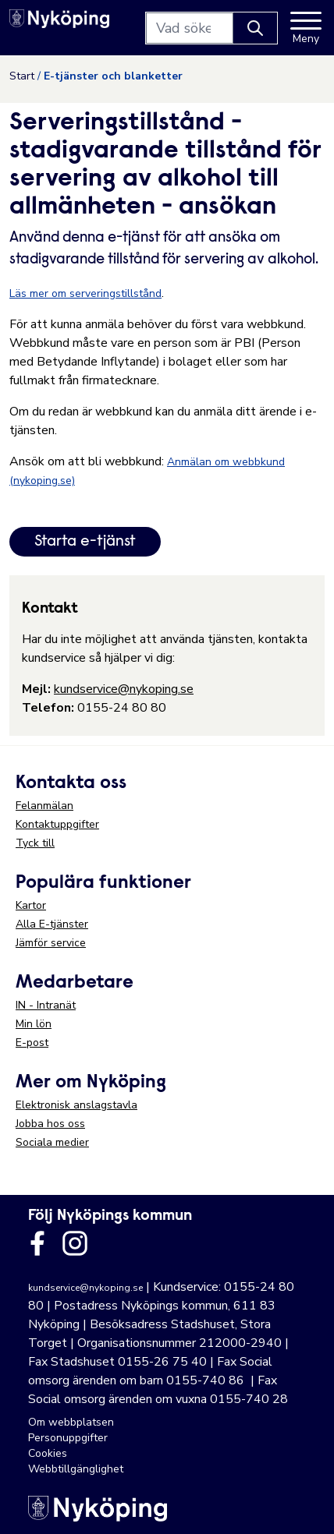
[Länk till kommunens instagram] (75, 1243)
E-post (32, 1042)
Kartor (31, 905)
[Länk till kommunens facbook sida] (37, 1243)
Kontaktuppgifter (57, 824)
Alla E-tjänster (52, 924)
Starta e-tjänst (85, 542)
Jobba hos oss (50, 1123)
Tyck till (35, 843)
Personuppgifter (68, 1437)
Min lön (34, 1023)
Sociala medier (52, 1142)
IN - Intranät (46, 1005)
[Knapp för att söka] (255, 28)
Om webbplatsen (71, 1422)
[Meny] (306, 28)
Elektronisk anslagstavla (76, 1104)
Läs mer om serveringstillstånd (85, 293)
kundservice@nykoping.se (124, 689)
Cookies (47, 1453)
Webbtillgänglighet (75, 1469)
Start (21, 76)
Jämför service (51, 942)
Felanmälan (44, 805)
